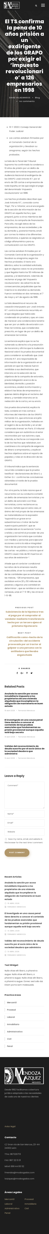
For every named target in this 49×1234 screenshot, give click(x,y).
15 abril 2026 (10, 710)
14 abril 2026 (10, 737)
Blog (37, 97)
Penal (10, 1046)
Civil (9, 1039)
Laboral (11, 1017)
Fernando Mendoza (26, 710)
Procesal (11, 1009)
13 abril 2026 (10, 758)
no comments (27, 101)
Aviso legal (10, 1126)
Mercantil (12, 1002)
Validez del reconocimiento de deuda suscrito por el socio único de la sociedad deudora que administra (24, 750)
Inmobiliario (13, 1024)
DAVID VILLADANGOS (19, 97)
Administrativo (14, 1031)
